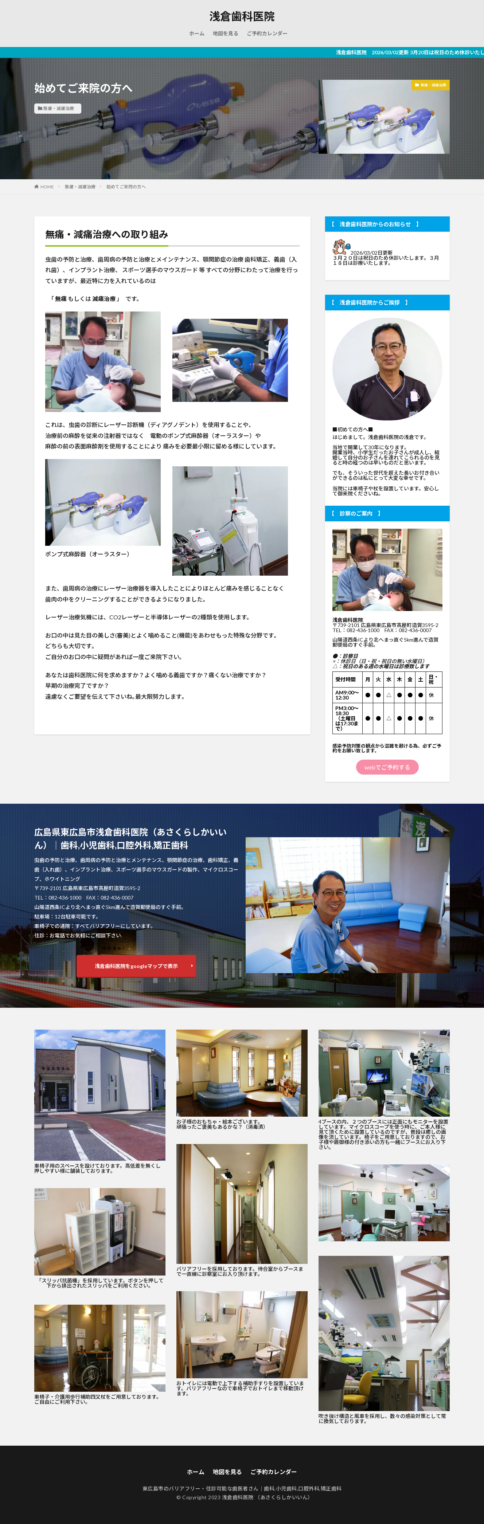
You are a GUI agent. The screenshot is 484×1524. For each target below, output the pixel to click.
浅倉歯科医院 (242, 16)
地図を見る (225, 33)
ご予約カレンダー (267, 33)
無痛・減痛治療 (58, 108)
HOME (47, 186)
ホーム (196, 33)
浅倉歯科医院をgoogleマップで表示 (136, 966)
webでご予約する (387, 767)
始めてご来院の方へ (126, 186)
